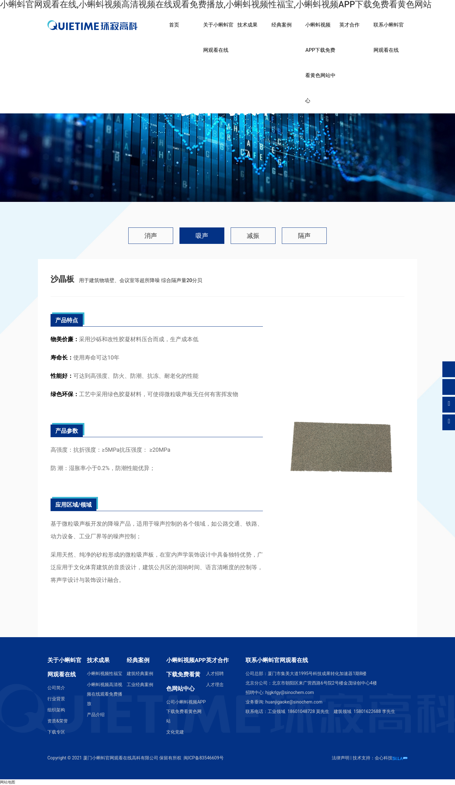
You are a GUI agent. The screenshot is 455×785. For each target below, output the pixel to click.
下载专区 (56, 731)
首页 (174, 25)
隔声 (304, 235)
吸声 (202, 235)
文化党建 (175, 731)
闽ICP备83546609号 (204, 757)
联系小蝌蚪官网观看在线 (388, 37)
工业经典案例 (140, 684)
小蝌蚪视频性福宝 (104, 673)
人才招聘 (215, 673)
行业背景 (56, 698)
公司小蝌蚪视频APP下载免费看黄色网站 (186, 711)
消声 (150, 235)
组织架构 (56, 709)
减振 (253, 235)
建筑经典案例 (140, 673)
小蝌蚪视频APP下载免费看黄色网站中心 (320, 63)
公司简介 (56, 687)
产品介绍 (96, 714)
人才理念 (215, 684)
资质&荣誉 (57, 720)
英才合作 (349, 25)
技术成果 (247, 25)
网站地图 (7, 782)
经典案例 (281, 25)
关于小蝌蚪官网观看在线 (218, 37)
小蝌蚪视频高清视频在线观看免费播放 (104, 694)
